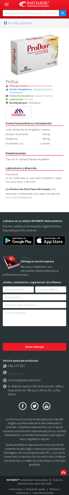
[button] (34, 23)
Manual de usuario (35, 489)
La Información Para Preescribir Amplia (28, 189)
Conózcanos (15, 489)
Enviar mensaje (34, 347)
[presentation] (31, 335)
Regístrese (26, 197)
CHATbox (26, 258)
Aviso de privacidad (43, 492)
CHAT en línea (15, 374)
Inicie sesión (12, 197)
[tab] (34, 23)
